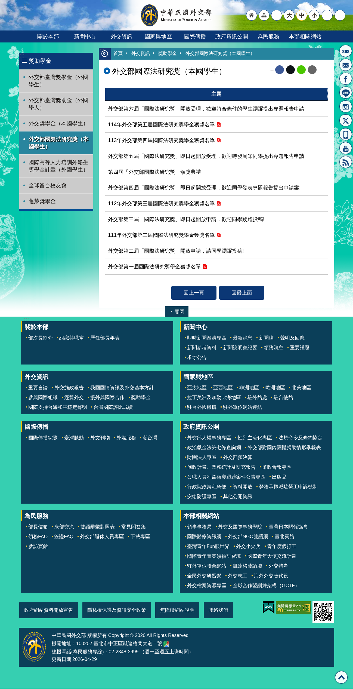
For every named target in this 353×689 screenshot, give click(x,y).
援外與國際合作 (107, 397)
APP (345, 134)
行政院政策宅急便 (206, 487)
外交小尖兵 (248, 546)
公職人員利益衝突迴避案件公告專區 (226, 477)
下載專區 (140, 537)
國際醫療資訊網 (204, 537)
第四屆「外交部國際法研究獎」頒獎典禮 (154, 172)
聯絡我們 (218, 610)
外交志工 (237, 576)
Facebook (279, 70)
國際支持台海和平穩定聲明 (57, 407)
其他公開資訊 (237, 497)
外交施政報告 (69, 388)
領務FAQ (38, 537)
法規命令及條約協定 (300, 438)
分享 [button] (327, 15)
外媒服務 (126, 438)
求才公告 (197, 357)
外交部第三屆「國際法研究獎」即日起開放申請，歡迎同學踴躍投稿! (186, 219)
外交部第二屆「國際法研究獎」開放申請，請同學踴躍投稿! (176, 251)
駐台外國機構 (201, 407)
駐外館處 (257, 397)
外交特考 (278, 566)
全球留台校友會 (48, 185)
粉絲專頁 (345, 79)
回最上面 (241, 293)
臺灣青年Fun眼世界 (208, 546)
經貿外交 (74, 397)
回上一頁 (194, 293)
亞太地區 (197, 388)
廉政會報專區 (277, 467)
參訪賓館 (38, 546)
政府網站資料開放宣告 (48, 610)
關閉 (179, 312)
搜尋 (340, 15)
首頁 (118, 53)
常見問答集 (133, 527)
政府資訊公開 (231, 36)
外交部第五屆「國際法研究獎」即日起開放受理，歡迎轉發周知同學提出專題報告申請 (206, 156)
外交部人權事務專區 (209, 438)
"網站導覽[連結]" (264, 15)
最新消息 (242, 338)
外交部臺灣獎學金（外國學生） (58, 80)
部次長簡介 (40, 338)
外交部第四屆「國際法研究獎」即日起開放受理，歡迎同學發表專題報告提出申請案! (204, 188)
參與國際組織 (43, 397)
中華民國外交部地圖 (166, 644)
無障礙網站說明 (177, 610)
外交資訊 (121, 36)
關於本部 (48, 36)
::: (21, 56)
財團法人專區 (201, 457)
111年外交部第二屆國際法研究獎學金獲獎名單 (161, 235)
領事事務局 (199, 527)
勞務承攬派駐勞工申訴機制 (288, 487)
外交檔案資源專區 (206, 586)
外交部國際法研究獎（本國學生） (58, 142)
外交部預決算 (237, 457)
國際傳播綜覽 (43, 438)
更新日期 (61, 659)
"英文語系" (276, 15)
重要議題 (299, 348)
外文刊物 (100, 438)
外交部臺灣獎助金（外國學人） (58, 104)
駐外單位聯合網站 (206, 566)
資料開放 (242, 487)
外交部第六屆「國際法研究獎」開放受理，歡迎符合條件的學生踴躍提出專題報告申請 (206, 109)
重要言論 (38, 388)
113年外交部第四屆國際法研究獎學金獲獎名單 (161, 140)
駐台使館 (283, 397)
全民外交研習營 (204, 576)
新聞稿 (266, 338)
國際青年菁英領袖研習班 (214, 556)
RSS (345, 162)
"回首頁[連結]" (251, 15)
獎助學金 (40, 61)
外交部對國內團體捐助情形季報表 (284, 448)
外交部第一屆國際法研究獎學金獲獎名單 (154, 267)
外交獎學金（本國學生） (58, 123)
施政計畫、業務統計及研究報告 (221, 467)
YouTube (345, 148)
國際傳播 (195, 36)
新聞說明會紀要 (240, 348)
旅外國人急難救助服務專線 (345, 51)
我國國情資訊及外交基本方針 (122, 388)
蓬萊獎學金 (42, 201)
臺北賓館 (284, 537)
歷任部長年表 (105, 338)
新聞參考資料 (201, 348)
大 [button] (289, 15)
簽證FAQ (63, 537)
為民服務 (268, 36)
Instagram (345, 106)
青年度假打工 (281, 546)
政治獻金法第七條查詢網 (214, 448)
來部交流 (64, 527)
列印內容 (323, 70)
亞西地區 (223, 388)
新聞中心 (85, 36)
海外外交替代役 (271, 576)
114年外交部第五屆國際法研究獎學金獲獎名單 (161, 125)
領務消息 (273, 348)
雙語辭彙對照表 (97, 527)
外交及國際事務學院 (240, 527)
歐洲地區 (275, 388)
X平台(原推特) (345, 120)
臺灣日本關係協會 (288, 527)
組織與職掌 (71, 338)
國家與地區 (158, 36)
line (301, 70)
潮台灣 (150, 438)
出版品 (279, 477)
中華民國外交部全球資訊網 (176, 15)
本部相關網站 (305, 36)
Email (312, 70)
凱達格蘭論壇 (247, 566)
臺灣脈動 (74, 438)
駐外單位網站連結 (242, 407)
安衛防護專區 (201, 497)
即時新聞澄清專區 (206, 338)
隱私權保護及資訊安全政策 (116, 610)
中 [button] (301, 15)
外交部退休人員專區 (102, 537)
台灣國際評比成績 (113, 407)
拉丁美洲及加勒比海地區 (214, 397)
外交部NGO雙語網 (248, 537)
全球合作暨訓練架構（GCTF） (266, 586)
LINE (345, 93)
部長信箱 (345, 65)
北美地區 (301, 388)
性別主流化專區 (255, 438)
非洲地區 (249, 388)
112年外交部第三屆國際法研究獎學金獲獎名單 (161, 204)
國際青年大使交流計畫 (271, 556)
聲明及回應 (292, 338)
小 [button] (314, 15)
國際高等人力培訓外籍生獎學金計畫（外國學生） (58, 166)
